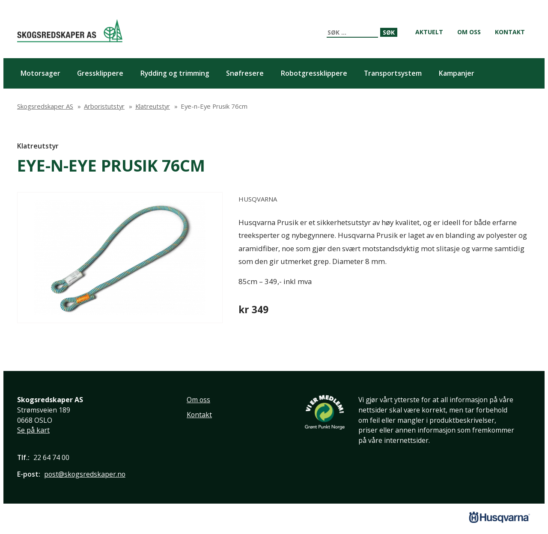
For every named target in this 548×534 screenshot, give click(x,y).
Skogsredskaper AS (69, 30)
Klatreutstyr (38, 146)
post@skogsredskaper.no (84, 474)
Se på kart (33, 430)
